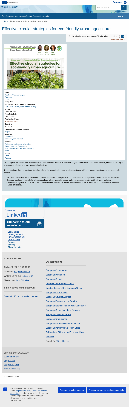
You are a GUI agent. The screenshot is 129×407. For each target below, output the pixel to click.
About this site (14, 247)
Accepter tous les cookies (72, 390)
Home (6, 21)
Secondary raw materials (14, 139)
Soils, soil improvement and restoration (19, 148)
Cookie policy (14, 239)
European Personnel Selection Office (63, 328)
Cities (7, 156)
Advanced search (120, 12)
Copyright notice (15, 234)
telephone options (22, 271)
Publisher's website (118, 39)
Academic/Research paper (15, 95)
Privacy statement (16, 237)
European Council (54, 279)
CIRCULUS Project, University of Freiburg (20, 107)
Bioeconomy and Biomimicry (15, 146)
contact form (27, 276)
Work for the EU (11, 357)
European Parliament (55, 275)
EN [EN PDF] (123, 36)
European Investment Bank (58, 314)
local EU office (23, 280)
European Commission (56, 270)
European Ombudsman (56, 319)
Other (7, 99)
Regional (8, 158)
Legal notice (13, 232)
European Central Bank (56, 292)
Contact (11, 242)
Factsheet (8, 97)
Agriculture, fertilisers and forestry (17, 144)
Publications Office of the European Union (65, 332)
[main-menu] (126, 16)
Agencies (50, 337)
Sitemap (12, 245)
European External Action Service (61, 301)
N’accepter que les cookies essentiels (106, 390)
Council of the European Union (60, 284)
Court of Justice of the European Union (64, 288)
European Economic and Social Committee (66, 306)
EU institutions (62, 341)
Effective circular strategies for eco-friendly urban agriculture (29, 21)
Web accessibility (12, 368)
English (7, 132)
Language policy (11, 364)
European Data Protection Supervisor (63, 323)
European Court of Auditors (58, 297)
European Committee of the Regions (63, 310)
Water (7, 151)
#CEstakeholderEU (9, 7)
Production (9, 137)
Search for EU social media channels (21, 296)
